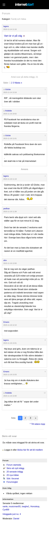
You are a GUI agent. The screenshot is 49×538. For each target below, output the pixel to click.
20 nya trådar (13, 475)
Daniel (16, 518)
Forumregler (12, 482)
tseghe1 (25, 506)
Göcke (8, 89)
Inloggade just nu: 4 (12, 514)
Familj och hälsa (18, 19)
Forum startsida (14, 465)
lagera (6, 26)
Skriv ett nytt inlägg (15, 468)
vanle (5, 506)
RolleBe (8, 111)
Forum (6, 13)
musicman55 (15, 506)
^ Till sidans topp (37, 424)
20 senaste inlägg (15, 472)
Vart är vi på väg (13, 35)
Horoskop (34, 506)
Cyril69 (6, 510)
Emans (6, 322)
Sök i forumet (13, 478)
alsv (5, 260)
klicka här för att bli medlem (30, 450)
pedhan (6, 209)
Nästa (17, 83)
